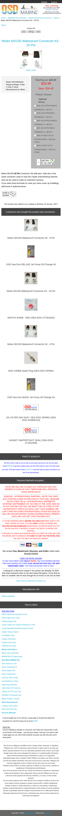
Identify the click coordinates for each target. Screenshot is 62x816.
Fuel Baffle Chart (8, 635)
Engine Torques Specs (10, 632)
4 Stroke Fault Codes (10, 706)
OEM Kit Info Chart (9, 646)
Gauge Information (9, 639)
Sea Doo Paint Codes (10, 677)
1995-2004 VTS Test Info (11, 688)
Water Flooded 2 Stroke (11, 699)
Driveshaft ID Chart (26, 628)
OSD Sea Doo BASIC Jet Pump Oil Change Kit (31, 397)
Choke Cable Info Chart (10, 625)
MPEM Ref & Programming (12, 656)
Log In (54, 2)
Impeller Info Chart (9, 642)
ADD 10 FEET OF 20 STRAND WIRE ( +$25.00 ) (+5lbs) (45, 138)
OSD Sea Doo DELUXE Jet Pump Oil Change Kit (31, 264)
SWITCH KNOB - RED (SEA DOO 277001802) (31, 317)
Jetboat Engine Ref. (9, 621)
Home (44, 2)
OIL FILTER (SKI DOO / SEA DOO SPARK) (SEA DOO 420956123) (31, 418)
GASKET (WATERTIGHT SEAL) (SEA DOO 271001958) (31, 441)
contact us (29, 469)
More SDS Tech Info (9, 709)
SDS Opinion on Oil (9, 663)
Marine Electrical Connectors (40, 18)
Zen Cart (48, 813)
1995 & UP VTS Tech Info (11, 691)
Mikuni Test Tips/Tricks (10, 653)
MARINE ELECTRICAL (17, 18)
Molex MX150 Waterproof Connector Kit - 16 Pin (31, 291)
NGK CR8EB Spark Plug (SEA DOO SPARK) (31, 371)
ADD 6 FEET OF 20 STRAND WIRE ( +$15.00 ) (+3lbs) (45, 149)
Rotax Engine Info (8, 670)
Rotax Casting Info (9, 674)
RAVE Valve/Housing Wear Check (14, 614)
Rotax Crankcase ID (9, 667)
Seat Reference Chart (10, 681)
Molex (56, 18)
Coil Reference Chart (27, 625)
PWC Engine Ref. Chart (11, 618)
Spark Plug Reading (9, 685)
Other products (8, 596)
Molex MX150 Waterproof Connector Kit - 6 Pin (31, 344)
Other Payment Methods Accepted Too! (31, 581)
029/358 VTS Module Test (11, 695)
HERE (10, 466)
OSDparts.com (29, 813)
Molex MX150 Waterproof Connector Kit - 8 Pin (31, 238)
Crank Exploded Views (10, 628)
